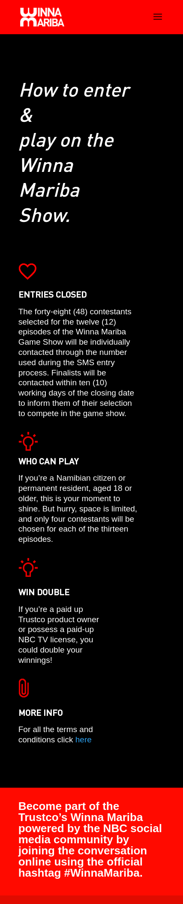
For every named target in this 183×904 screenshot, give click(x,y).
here (83, 739)
